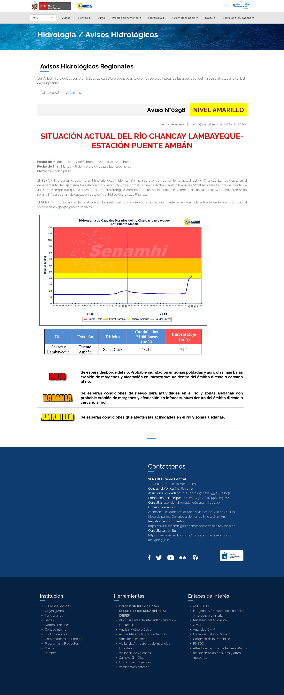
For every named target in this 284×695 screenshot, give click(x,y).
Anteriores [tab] (73, 93)
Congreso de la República (211, 639)
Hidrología (156, 18)
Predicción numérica (126, 18)
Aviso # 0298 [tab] (50, 93)
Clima (101, 17)
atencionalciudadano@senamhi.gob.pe (192, 502)
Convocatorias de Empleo (63, 639)
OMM (197, 625)
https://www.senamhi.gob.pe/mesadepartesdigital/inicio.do (191, 526)
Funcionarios (54, 615)
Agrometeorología (185, 18)
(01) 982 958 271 (160, 540)
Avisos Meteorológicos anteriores (143, 634)
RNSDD (198, 643)
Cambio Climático (132, 657)
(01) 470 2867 (192, 493)
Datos (210, 18)
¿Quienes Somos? (58, 606)
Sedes (49, 620)
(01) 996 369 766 (217, 498)
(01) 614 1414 (184, 488)
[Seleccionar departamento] (43, 17)
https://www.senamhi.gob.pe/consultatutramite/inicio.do (189, 535)
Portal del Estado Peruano (212, 634)
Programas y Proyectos (62, 643)
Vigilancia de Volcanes (135, 653)
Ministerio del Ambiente (210, 620)
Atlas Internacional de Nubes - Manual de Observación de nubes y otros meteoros (220, 652)
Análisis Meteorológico (135, 629)
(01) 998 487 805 (217, 493)
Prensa (50, 648)
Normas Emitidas (57, 625)
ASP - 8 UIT (201, 606)
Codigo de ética (56, 634)
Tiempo (84, 18)
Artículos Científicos (133, 639)
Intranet (50, 653)
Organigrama (54, 611)
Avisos (66, 17)
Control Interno (55, 629)
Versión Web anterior (134, 667)
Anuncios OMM (204, 629)
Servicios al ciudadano (238, 18)
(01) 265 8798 (191, 498)
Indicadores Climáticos (135, 662)
